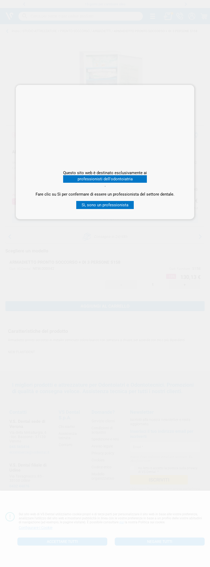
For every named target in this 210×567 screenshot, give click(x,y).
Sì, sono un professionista (105, 205)
